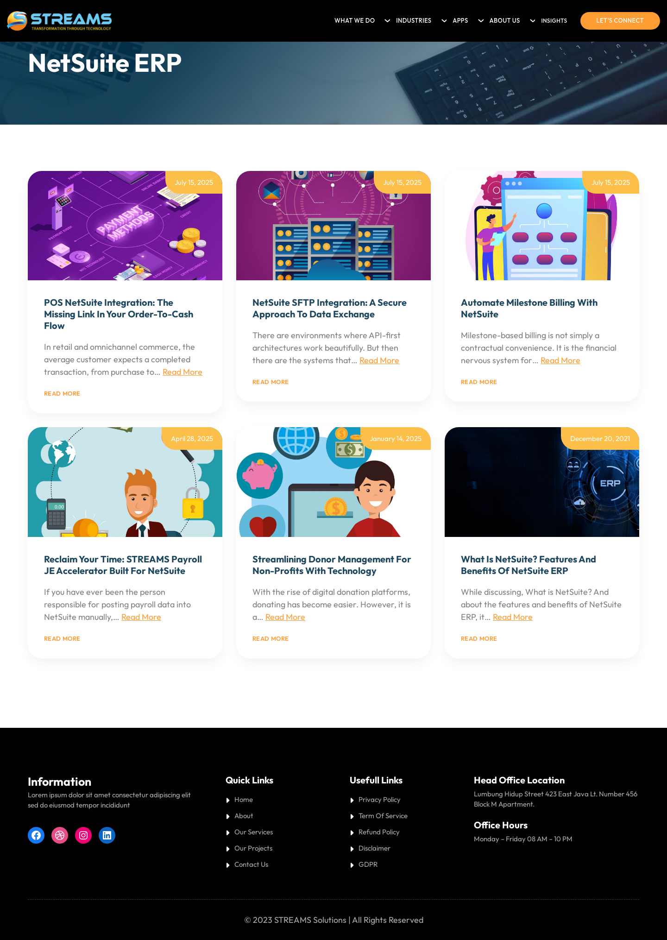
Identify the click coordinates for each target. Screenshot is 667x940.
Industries (413, 20)
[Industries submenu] (443, 18)
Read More (182, 371)
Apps (460, 20)
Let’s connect (620, 20)
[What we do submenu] (386, 18)
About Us (505, 20)
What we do (354, 20)
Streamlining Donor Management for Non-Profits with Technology (331, 564)
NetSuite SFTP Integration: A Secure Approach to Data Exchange (329, 308)
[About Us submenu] (531, 18)
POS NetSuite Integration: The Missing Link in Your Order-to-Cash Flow (118, 314)
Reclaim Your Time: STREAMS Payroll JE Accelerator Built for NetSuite (123, 564)
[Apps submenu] (479, 18)
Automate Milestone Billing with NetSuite (529, 308)
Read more (62, 393)
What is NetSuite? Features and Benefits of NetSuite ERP (528, 564)
